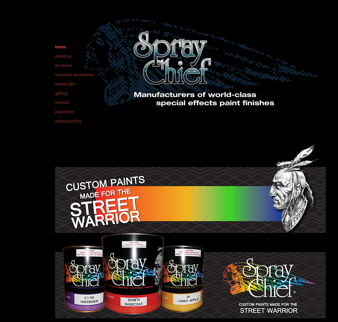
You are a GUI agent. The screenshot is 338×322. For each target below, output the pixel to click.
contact (62, 102)
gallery (61, 93)
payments (64, 112)
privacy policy (68, 121)
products (63, 65)
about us (63, 56)
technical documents (74, 74)
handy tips (65, 84)
